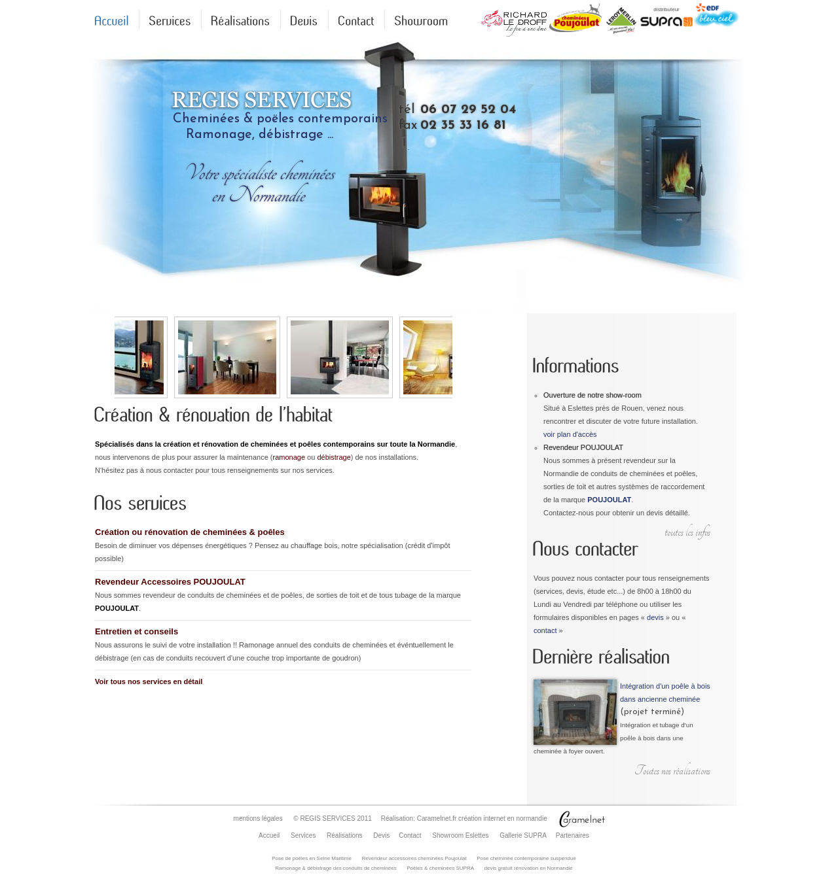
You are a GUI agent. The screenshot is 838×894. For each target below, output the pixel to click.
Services (303, 835)
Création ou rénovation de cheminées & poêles (190, 532)
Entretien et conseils (136, 631)
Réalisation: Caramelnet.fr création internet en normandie (464, 818)
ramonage (289, 457)
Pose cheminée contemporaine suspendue (526, 858)
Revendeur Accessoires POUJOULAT (170, 582)
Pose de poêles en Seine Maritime (312, 858)
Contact (410, 835)
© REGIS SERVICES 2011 (332, 818)
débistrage (333, 457)
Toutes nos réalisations (672, 770)
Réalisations (344, 835)
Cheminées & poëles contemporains (280, 119)
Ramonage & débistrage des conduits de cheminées (335, 868)
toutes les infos (687, 532)
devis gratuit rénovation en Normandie (528, 868)
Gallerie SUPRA (523, 835)
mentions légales (258, 818)
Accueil (269, 835)
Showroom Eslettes (460, 835)
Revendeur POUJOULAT (583, 447)
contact (545, 630)
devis (655, 617)
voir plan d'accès (570, 434)
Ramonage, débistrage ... (259, 134)
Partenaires (572, 835)
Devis (381, 835)
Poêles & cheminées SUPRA (440, 868)
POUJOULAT (609, 500)
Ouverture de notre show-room (592, 395)
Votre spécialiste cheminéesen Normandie (258, 184)
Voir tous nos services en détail (148, 681)
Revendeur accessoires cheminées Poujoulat (414, 858)
